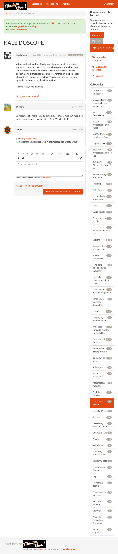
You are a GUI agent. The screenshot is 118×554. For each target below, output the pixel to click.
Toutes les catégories (99, 59)
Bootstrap (45, 549)
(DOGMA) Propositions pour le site (102, 152)
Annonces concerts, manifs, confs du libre (102, 329)
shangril (20, 107)
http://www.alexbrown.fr (28, 96)
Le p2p (102, 476)
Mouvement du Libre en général (102, 291)
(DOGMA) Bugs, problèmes (102, 176)
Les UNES (102, 510)
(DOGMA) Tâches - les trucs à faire (102, 165)
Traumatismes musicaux (102, 493)
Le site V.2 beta (102, 460)
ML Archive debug (102, 484)
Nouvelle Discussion (103, 47)
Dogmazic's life (102, 432)
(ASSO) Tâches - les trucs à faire (102, 135)
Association (102, 445)
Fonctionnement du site (102, 230)
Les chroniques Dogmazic (102, 468)
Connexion (109, 4)
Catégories (36, 4)
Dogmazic (20, 26)
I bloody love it (102, 410)
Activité (66, 4)
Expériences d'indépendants (102, 350)
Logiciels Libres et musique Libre (102, 280)
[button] (18, 154)
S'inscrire (96, 41)
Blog (34, 26)
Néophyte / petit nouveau (102, 319)
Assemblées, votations (102, 384)
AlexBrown (21, 55)
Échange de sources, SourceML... (102, 301)
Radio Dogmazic (102, 531)
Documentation (19, 29)
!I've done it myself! (75, 55)
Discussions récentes (99, 68)
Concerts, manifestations (102, 453)
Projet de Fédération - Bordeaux (102, 519)
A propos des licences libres (102, 247)
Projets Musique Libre (102, 257)
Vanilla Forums (69, 549)
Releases (102, 417)
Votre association (102, 375)
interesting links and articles (102, 425)
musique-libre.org (102, 503)
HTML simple (46, 178)
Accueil (19, 186)
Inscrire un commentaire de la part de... (63, 191)
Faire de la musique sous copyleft (102, 267)
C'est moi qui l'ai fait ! (102, 341)
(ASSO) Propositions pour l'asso (102, 124)
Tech (102, 205)
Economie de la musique (102, 198)
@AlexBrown (30, 138)
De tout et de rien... (102, 359)
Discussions (52, 4)
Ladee (19, 129)
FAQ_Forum (102, 190)
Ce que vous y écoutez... (102, 219)
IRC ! (54, 23)
